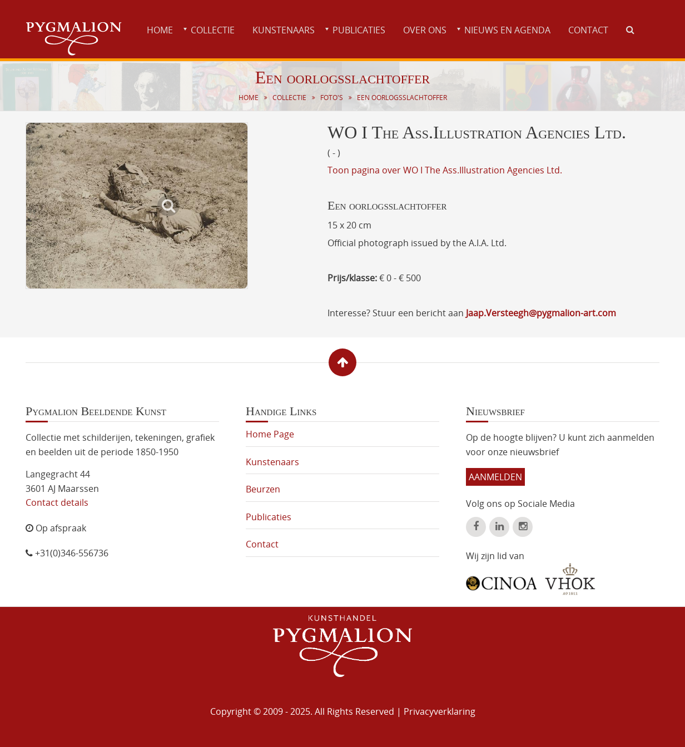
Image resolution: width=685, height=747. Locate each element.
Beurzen (263, 489)
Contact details (57, 502)
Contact (588, 30)
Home (160, 30)
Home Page (270, 434)
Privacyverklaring (439, 711)
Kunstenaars (283, 30)
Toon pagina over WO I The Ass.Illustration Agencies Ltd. (444, 170)
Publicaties (358, 30)
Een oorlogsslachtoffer (402, 97)
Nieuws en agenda (507, 30)
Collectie (213, 30)
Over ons (424, 30)
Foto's (331, 97)
